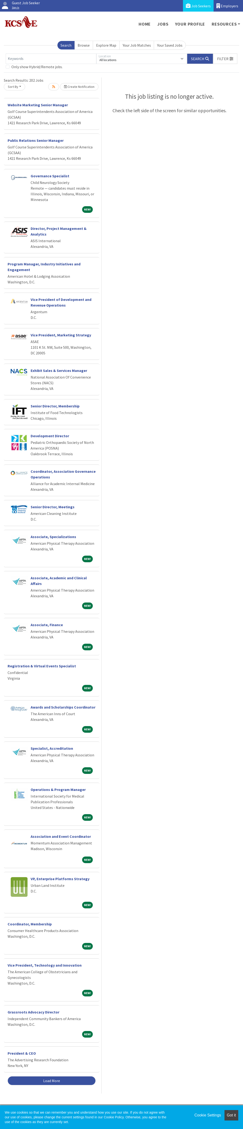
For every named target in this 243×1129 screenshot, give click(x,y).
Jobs (162, 24)
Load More (51, 1080)
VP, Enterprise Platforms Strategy (60, 878)
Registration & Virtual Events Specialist (42, 666)
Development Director (50, 435)
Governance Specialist (50, 176)
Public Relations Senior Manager (36, 140)
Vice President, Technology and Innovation (45, 965)
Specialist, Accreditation (52, 748)
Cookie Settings (207, 1115)
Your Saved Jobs (169, 45)
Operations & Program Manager (58, 789)
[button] (225, 59)
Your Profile (190, 24)
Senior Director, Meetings (53, 506)
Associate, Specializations (53, 536)
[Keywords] (51, 59)
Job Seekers (198, 6)
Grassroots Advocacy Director (33, 1012)
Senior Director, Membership (55, 406)
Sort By (13, 87)
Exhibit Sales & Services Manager (59, 370)
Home (145, 24)
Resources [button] (224, 24)
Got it (231, 1115)
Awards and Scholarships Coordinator (63, 707)
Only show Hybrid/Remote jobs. (37, 66)
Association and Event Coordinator (61, 836)
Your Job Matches (137, 45)
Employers (227, 6)
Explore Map (106, 45)
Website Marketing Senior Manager (38, 105)
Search (66, 45)
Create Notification (79, 87)
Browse (84, 45)
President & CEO (22, 1053)
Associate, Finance (47, 624)
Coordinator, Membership (30, 924)
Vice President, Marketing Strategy (61, 335)
